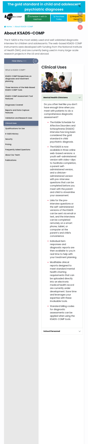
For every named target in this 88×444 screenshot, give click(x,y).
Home (8, 25)
